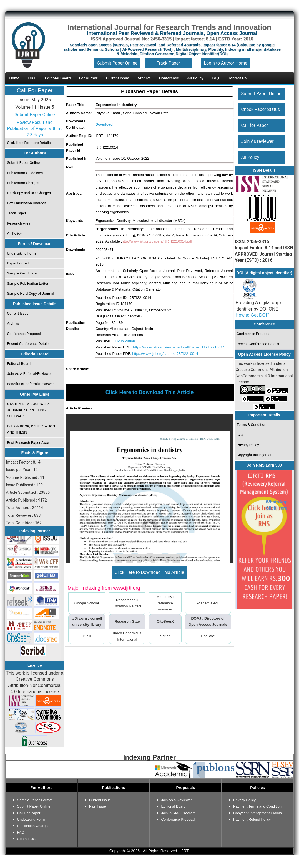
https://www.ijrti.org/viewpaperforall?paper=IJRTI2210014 (179, 347)
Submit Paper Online (117, 63)
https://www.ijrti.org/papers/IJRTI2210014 (165, 354)
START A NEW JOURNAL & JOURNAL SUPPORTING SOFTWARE (28, 410)
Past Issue (97, 806)
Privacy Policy (248, 445)
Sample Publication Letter (27, 283)
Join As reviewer (257, 141)
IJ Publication (124, 341)
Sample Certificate (22, 273)
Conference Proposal (24, 334)
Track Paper (168, 63)
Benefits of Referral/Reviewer (30, 384)
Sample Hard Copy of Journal (30, 293)
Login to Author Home (225, 63)
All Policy (14, 233)
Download (104, 124)
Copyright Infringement (255, 455)
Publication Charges (23, 183)
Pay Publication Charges (26, 203)
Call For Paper (35, 90)
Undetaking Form (31, 819)
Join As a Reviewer (176, 800)
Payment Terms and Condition (257, 806)
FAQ (240, 435)
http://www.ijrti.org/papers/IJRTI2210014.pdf (157, 241)
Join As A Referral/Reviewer (29, 373)
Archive (13, 323)
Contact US (26, 839)
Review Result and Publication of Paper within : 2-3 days (34, 129)
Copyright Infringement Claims (257, 813)
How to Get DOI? (253, 315)
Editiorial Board (173, 806)
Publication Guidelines (25, 173)
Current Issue (17, 313)
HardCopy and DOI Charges (29, 193)
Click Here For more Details (29, 143)
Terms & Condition (251, 425)
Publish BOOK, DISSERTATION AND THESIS (31, 429)
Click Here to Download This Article (149, 572)
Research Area (18, 223)
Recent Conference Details (28, 344)
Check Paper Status (260, 109)
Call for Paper (254, 125)
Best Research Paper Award (29, 443)
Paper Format (18, 263)
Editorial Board (19, 364)
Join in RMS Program (178, 813)
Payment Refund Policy (252, 819)
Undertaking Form (21, 253)
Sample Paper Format (34, 800)
